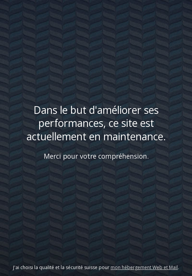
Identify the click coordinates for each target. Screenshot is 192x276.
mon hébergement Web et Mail (144, 267)
